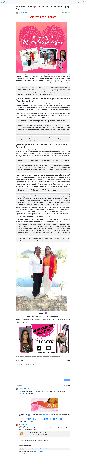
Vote (35, 451)
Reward (66, 385)
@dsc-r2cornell (23, 388)
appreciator (46, 356)
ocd (54, 356)
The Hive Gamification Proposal (39, 448)
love (26, 356)
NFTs (17, 2)
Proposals (22, 2)
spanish (22, 356)
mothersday (31, 356)
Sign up (79, 2)
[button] (83, 2)
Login (75, 2)
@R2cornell (21, 393)
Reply (67, 380)
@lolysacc (22, 12)
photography (39, 356)
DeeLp (27, 320)
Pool (27, 2)
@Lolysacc (43, 20)
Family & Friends (66, 12)
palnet (58, 356)
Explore (13, 2)
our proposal (41, 451)
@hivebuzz (22, 424)
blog (51, 356)
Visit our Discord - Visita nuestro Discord (44, 419)
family (17, 356)
